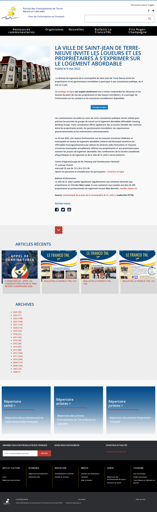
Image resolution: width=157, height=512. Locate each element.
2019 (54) (17, 331)
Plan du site (140, 499)
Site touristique (139, 474)
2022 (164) (18, 321)
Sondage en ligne (99, 107)
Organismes (54, 29)
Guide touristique (140, 477)
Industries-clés (34, 477)
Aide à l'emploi (86, 480)
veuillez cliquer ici (128, 188)
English (151, 5)
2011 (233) (18, 356)
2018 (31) (17, 334)
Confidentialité (22, 499)
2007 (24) (17, 368)
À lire (4, 477)
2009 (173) (18, 362)
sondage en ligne (66, 91)
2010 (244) (18, 359)
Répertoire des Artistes (11, 480)
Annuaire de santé (114, 483)
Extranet (81, 499)
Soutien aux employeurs (90, 474)
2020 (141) (18, 327)
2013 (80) (17, 350)
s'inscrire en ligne (115, 171)
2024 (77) (17, 315)
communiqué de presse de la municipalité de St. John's (89, 195)
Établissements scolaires (64, 474)
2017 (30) (17, 337)
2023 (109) (18, 318)
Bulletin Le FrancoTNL (103, 30)
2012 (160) (18, 353)
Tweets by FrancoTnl (116, 451)
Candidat (84, 477)
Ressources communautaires (21, 30)
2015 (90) (17, 343)
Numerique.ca (77, 503)
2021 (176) (18, 324)
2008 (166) (18, 365)
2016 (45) (17, 340)
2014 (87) (17, 346)
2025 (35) (17, 312)
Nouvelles (76, 29)
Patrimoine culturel (139, 5)
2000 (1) (16, 372)
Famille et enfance (62, 477)
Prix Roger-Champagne (138, 30)
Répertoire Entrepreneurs (38, 474)
